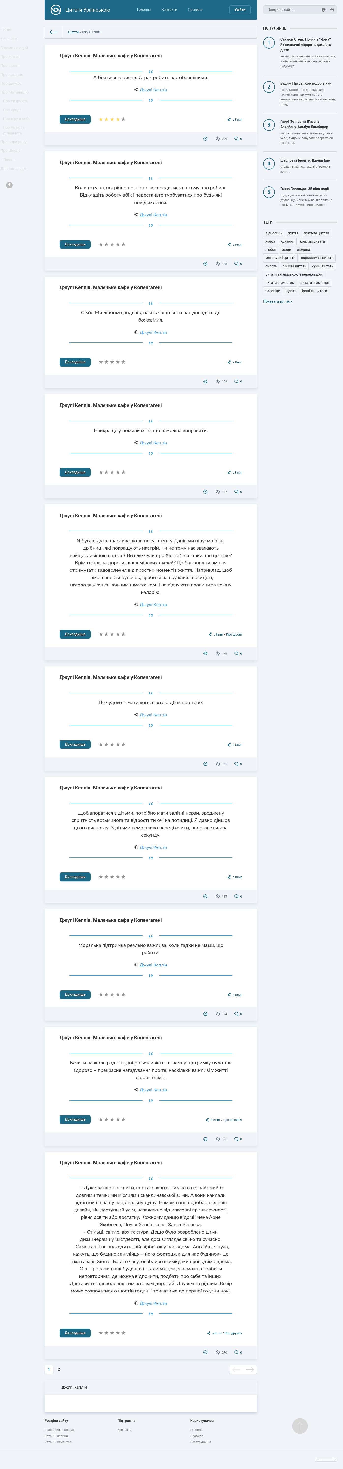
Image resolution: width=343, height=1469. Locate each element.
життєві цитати (316, 233)
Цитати (73, 32)
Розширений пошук (59, 1430)
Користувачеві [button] (202, 1421)
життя (293, 233)
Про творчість (16, 116)
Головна (144, 10)
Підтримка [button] (126, 1421)
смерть (271, 266)
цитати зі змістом (280, 283)
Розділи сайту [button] (56, 1421)
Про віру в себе (17, 137)
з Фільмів (10, 42)
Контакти (169, 10)
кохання (287, 241)
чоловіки (272, 291)
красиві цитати (312, 241)
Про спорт (13, 126)
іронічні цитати (314, 291)
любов (270, 250)
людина (303, 250)
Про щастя (11, 73)
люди (286, 250)
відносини (273, 233)
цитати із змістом (315, 283)
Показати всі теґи (277, 301)
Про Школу (11, 173)
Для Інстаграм (14, 195)
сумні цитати (323, 266)
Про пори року (14, 163)
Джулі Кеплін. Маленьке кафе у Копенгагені (111, 56)
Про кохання (12, 84)
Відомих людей (15, 52)
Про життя (11, 63)
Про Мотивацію (15, 105)
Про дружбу (12, 95)
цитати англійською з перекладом (294, 274)
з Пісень (9, 184)
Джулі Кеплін (153, 89)
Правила (195, 10)
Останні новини (56, 1436)
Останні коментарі (58, 1442)
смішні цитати (294, 266)
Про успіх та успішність (15, 150)
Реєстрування (200, 1442)
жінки (270, 241)
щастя (291, 291)
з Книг (7, 31)
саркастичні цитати (317, 258)
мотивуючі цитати (280, 258)
